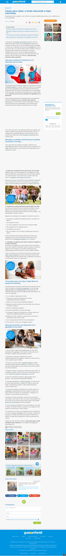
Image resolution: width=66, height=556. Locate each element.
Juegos (11, 479)
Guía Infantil (33, 553)
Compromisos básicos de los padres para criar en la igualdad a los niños (10, 456)
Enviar (37, 522)
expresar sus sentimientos (12, 402)
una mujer (24, 210)
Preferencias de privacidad (16, 519)
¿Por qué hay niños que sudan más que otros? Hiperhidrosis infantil (57, 37)
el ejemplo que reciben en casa (22, 42)
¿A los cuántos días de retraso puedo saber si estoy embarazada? (48, 38)
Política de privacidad (33, 536)
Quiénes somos (15, 536)
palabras (20, 413)
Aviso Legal (43, 536)
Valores (32, 437)
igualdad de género (11, 87)
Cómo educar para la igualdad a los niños (22, 457)
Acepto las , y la (22, 519)
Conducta (33, 422)
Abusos (7, 479)
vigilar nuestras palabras (12, 255)
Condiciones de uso (25, 519)
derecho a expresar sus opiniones (18, 374)
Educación (8, 8)
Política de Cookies (34, 519)
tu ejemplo (16, 352)
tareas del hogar (25, 381)
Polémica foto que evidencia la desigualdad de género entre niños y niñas (34, 442)
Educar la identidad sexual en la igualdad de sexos (34, 456)
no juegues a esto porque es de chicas (20, 177)
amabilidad (8, 391)
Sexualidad (33, 452)
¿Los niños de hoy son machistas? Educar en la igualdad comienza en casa (22, 442)
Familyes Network (23, 553)
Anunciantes (28, 538)
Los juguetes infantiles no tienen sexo (9, 443)
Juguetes (8, 439)
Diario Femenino (42, 553)
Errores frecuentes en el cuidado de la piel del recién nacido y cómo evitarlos (48, 27)
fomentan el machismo (29, 135)
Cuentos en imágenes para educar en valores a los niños (19, 465)
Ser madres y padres (22, 437)
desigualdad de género (20, 239)
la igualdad (32, 47)
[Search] (52, 2)
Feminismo (8, 101)
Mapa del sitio (37, 538)
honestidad (8, 146)
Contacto (50, 536)
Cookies (23, 536)
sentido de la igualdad (23, 288)
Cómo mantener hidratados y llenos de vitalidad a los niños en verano (57, 27)
